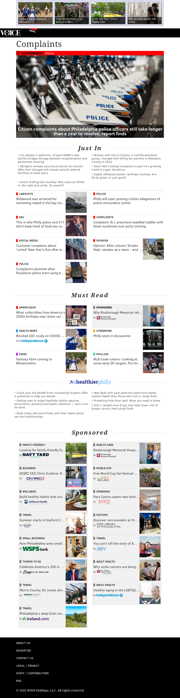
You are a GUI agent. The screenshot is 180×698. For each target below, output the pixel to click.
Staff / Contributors (32, 673)
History (102, 515)
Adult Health (105, 561)
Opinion (102, 240)
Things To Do (31, 561)
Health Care (104, 445)
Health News (28, 331)
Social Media (28, 240)
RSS (18, 681)
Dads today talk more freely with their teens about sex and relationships (49, 414)
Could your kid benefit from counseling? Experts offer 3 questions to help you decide (51, 394)
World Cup (103, 468)
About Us (23, 643)
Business (29, 468)
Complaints (104, 217)
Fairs (23, 354)
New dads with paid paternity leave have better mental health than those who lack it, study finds (124, 394)
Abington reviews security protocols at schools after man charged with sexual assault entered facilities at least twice (50, 169)
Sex (21, 217)
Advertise (23, 650)
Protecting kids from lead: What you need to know (127, 400)
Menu (173, 33)
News (32, 31)
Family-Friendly (33, 445)
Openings (103, 491)
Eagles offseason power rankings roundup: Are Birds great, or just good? (124, 175)
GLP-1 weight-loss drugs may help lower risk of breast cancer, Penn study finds (125, 406)
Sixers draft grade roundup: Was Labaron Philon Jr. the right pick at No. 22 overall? (51, 183)
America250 (27, 307)
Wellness (29, 491)
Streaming (104, 331)
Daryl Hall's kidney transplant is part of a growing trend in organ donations (126, 167)
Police (49, 53)
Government (32, 53)
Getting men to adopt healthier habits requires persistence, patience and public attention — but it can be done (51, 403)
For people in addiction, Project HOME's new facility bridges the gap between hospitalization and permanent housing (52, 158)
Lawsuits (26, 194)
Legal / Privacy (27, 665)
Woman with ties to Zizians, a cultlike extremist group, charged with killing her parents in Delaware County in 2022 (126, 158)
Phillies (102, 354)
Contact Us (24, 658)
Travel (27, 515)
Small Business (33, 538)
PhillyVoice (10, 33)
